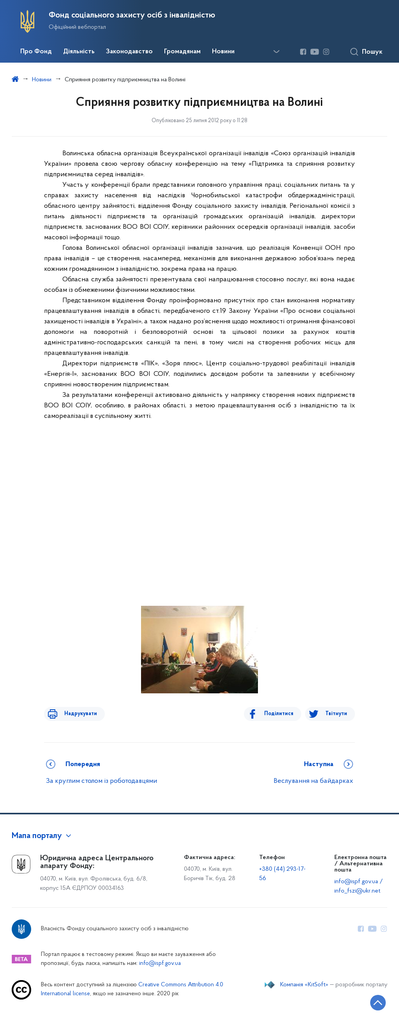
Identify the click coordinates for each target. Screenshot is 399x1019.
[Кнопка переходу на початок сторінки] (370, 1001)
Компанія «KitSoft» (304, 985)
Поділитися (283, 714)
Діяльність (79, 51)
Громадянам (182, 51)
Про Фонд (36, 51)
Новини (223, 51)
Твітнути (336, 714)
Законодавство (129, 51)
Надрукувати (76, 714)
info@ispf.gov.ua (160, 963)
